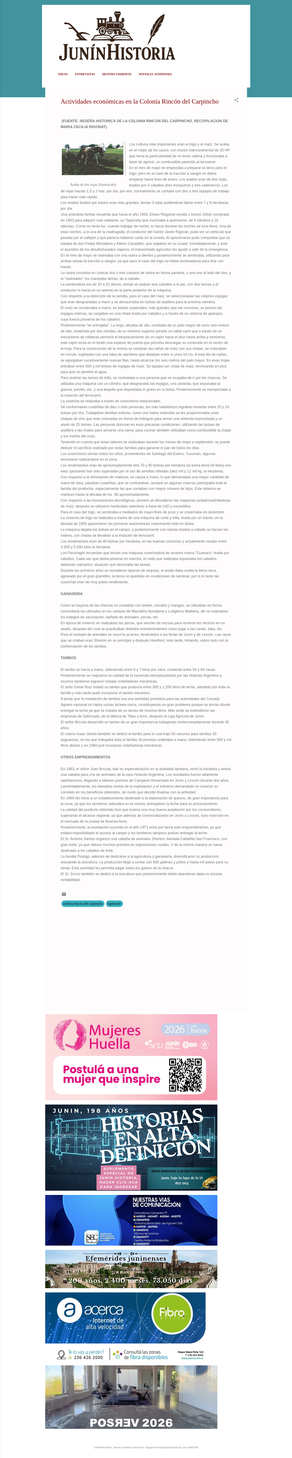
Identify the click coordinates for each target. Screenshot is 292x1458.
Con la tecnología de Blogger (146, 1439)
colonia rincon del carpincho (83, 904)
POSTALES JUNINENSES (155, 74)
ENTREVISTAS (85, 74)
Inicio (63, 74)
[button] (236, 101)
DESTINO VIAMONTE (117, 74)
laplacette (114, 904)
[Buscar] (244, 11)
